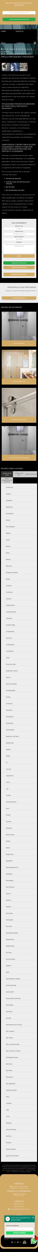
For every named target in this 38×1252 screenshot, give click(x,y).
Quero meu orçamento (18, 298)
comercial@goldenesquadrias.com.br (19, 1209)
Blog (3, 43)
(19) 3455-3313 (19, 1204)
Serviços (20, 31)
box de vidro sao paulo (27, 49)
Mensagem (19, 242)
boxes (19, 49)
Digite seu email (19, 231)
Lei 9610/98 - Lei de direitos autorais (21, 1172)
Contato (20, 43)
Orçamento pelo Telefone (19, 267)
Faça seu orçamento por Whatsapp (19, 19)
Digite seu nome (19, 226)
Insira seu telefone (12, 1226)
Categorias (12, 49)
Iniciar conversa (19, 1233)
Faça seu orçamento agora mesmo (19, 13)
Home (3, 31)
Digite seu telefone (19, 236)
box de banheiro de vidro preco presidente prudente (5, 52)
